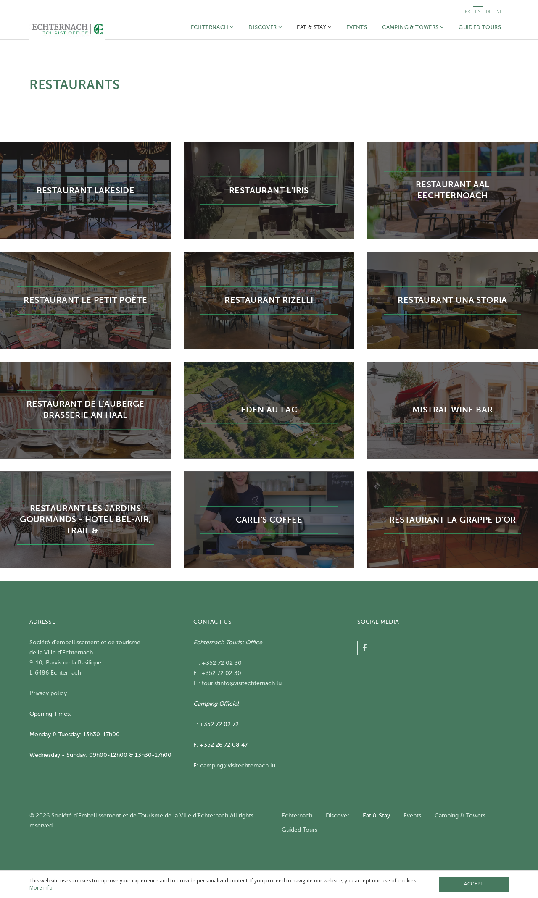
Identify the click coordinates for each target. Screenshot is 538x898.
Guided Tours (480, 27)
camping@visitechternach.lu (237, 765)
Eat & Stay (314, 27)
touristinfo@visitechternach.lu (242, 683)
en (478, 11)
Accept (473, 884)
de (488, 11)
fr (467, 11)
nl (499, 11)
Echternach (212, 27)
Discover (265, 27)
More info (41, 887)
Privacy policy (48, 693)
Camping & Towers (412, 27)
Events (356, 27)
